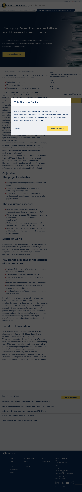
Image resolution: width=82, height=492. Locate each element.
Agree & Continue (57, 129)
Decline (17, 129)
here (35, 117)
